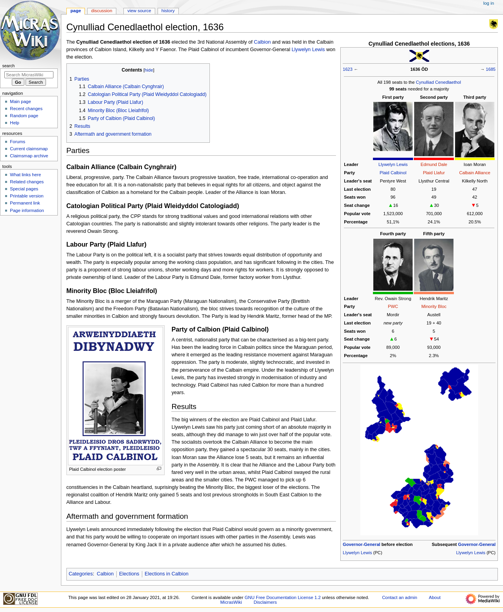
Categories (81, 574)
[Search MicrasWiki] (28, 74)
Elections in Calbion (166, 574)
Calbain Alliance (474, 172)
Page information (27, 210)
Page (75, 10)
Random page (24, 115)
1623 (347, 69)
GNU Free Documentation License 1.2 (282, 597)
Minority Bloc (433, 306)
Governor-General (361, 544)
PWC (393, 306)
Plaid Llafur (434, 172)
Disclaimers (265, 602)
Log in (488, 3)
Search (8, 65)
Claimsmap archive (29, 155)
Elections (129, 574)
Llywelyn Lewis (393, 164)
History (168, 10)
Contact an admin (399, 597)
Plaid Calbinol (393, 172)
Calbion (262, 42)
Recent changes (26, 108)
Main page (20, 101)
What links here (25, 174)
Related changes (27, 181)
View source (139, 10)
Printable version (26, 196)
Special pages (24, 188)
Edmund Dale (433, 164)
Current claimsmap (29, 148)
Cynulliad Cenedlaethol (438, 82)
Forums (17, 141)
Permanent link (25, 203)
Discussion (101, 10)
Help (14, 122)
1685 (491, 69)
